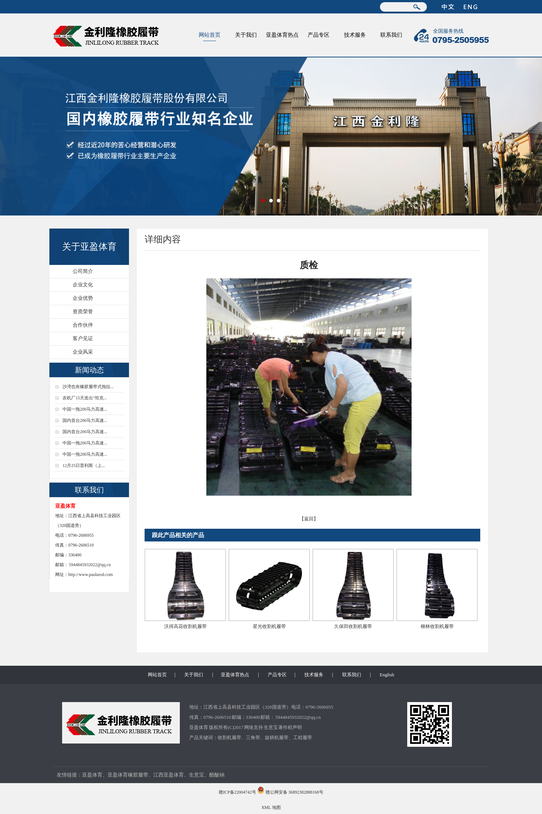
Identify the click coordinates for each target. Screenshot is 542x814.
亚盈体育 (198, 727)
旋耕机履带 (276, 737)
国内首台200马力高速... (84, 420)
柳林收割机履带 (437, 626)
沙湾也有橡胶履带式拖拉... (88, 386)
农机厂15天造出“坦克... (84, 397)
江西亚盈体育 (168, 775)
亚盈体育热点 (282, 35)
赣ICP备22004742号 (237, 792)
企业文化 (83, 284)
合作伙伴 (83, 325)
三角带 (253, 737)
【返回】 (308, 518)
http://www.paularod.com (90, 574)
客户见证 (83, 338)
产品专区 (318, 35)
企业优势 (83, 298)
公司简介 (83, 271)
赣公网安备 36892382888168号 (294, 792)
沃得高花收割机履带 (185, 626)
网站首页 (210, 35)
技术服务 (355, 35)
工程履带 (302, 737)
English (387, 674)
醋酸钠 (217, 775)
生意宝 (271, 727)
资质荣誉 (83, 311)
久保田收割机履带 (353, 626)
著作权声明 (290, 727)
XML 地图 (270, 807)
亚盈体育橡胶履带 (128, 775)
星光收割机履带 (269, 626)
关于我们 (246, 35)
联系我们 (391, 35)
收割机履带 (229, 737)
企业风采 (83, 352)
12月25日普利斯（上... (83, 465)
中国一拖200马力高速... (84, 409)
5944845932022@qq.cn (90, 564)
